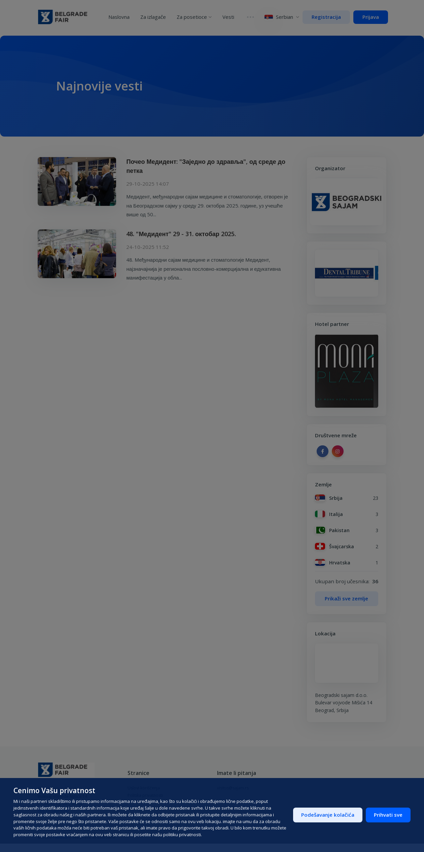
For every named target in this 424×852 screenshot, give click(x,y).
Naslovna (121, 16)
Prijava (370, 16)
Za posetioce (197, 16)
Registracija (326, 16)
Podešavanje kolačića (327, 814)
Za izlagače (155, 16)
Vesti (231, 16)
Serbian (279, 16)
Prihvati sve (388, 814)
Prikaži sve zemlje (346, 598)
